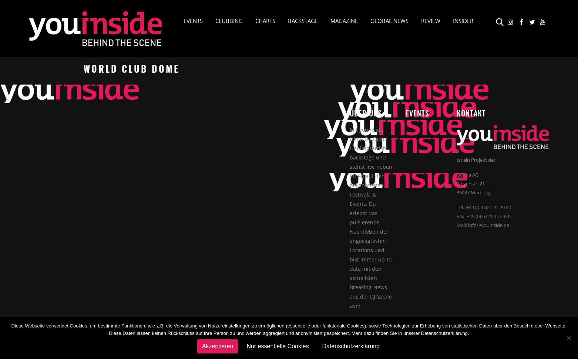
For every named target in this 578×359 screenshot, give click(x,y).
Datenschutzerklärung (351, 346)
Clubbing (229, 20)
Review (430, 20)
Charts (265, 20)
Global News (389, 20)
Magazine (344, 20)
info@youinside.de (488, 225)
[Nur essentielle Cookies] (568, 338)
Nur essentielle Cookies (277, 346)
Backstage (303, 20)
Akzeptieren (217, 346)
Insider (463, 20)
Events (193, 20)
